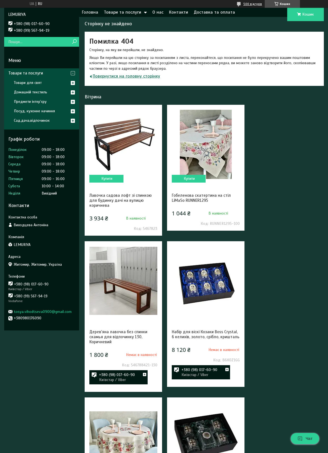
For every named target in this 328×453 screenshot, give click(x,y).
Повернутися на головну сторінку (126, 76)
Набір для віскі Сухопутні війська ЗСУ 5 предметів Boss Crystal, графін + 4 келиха (283, 360)
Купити (106, 178)
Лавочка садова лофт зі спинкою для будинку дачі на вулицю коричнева (120, 200)
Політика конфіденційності (194, 448)
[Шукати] (74, 42)
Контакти (178, 12)
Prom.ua (190, 443)
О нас (157, 12)
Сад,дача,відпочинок (32, 120)
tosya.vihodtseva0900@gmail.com (43, 311)
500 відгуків (252, 4)
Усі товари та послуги (294, 428)
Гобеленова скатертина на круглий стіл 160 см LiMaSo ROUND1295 (204, 358)
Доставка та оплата (214, 12)
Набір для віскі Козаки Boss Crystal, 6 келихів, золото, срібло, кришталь (122, 360)
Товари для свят (28, 82)
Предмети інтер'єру (30, 101)
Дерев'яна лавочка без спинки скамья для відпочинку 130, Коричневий (281, 200)
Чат (304, 438)
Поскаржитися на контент (150, 448)
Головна (90, 12)
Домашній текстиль (30, 92)
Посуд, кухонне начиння (34, 111)
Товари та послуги (122, 12)
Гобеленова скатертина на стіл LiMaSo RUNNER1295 (200, 198)
